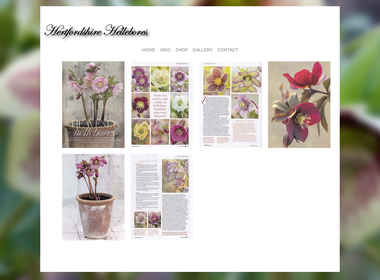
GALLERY (203, 49)
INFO (165, 49)
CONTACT (227, 49)
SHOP (182, 49)
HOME (148, 49)
